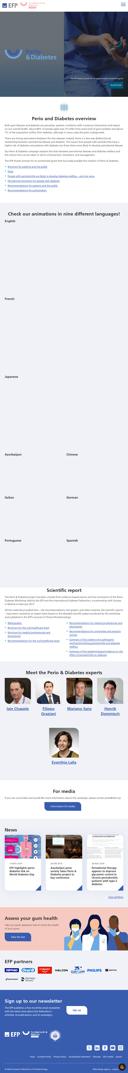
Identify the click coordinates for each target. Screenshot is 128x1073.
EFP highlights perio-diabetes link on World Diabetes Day (22, 871)
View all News (115, 897)
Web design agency (102, 1069)
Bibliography (15, 623)
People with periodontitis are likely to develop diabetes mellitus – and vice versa (51, 176)
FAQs (10, 171)
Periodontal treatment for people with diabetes (34, 180)
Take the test (18, 936)
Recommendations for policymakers (27, 190)
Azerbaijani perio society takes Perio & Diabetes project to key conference (63, 872)
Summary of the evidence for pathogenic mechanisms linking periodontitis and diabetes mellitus (94, 643)
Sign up (77, 1010)
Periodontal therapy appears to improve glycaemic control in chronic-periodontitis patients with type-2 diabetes (105, 876)
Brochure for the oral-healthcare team (28, 627)
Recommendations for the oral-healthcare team (34, 640)
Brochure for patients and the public (27, 166)
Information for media (63, 806)
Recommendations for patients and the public (33, 185)
